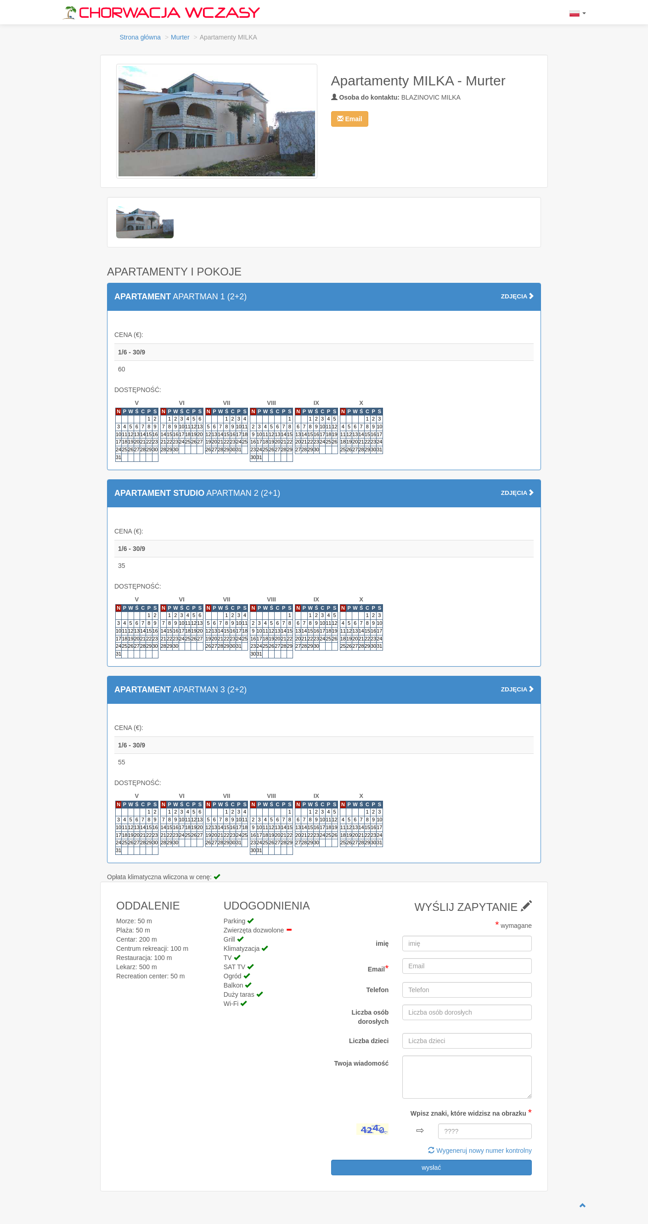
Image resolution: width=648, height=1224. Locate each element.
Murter (180, 37)
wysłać (431, 1167)
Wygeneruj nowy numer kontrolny (480, 1150)
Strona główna (140, 37)
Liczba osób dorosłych (370, 1017)
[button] (349, 119)
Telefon (377, 990)
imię (382, 943)
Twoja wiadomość (361, 1063)
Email (378, 968)
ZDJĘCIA (517, 296)
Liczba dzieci (369, 1040)
